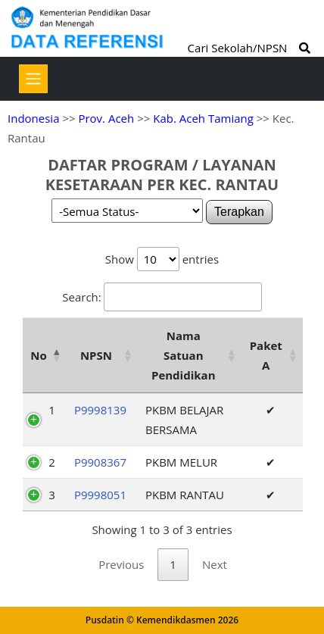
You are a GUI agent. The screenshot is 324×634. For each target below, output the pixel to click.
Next (214, 564)
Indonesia (33, 118)
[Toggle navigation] (33, 78)
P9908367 (100, 462)
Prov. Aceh (106, 118)
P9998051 (100, 494)
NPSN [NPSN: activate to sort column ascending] (96, 355)
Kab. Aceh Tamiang (203, 118)
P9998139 (100, 409)
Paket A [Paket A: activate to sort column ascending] (266, 355)
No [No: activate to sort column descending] (38, 355)
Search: (161, 297)
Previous (121, 564)
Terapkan (239, 211)
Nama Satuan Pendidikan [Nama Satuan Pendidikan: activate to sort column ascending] (183, 355)
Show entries (162, 259)
